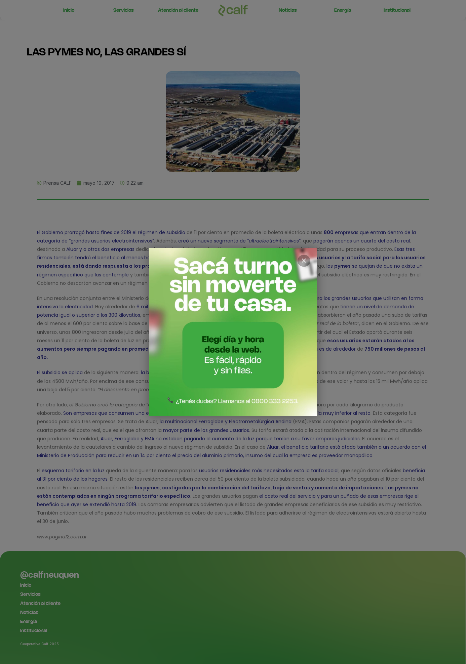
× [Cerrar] (304, 261)
